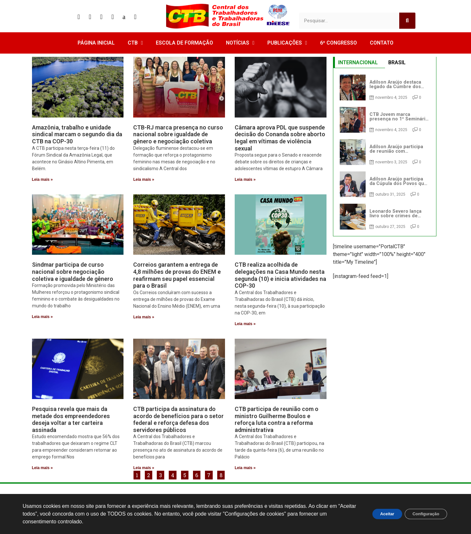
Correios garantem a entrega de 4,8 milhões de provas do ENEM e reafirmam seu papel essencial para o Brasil (177, 275)
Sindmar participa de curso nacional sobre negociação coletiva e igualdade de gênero (72, 271)
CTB (135, 43)
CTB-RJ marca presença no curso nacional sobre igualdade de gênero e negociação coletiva (178, 134)
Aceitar (378, 514)
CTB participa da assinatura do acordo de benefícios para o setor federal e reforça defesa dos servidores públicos (178, 419)
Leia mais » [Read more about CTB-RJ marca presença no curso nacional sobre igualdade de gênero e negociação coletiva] (143, 179)
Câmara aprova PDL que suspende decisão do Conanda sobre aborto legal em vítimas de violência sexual (280, 138)
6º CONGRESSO (338, 43)
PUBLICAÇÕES (287, 43)
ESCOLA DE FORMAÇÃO (184, 43)
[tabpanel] (384, 152)
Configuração (422, 514)
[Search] (407, 21)
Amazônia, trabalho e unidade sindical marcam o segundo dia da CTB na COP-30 (77, 134)
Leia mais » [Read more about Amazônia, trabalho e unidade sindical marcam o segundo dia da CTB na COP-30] (42, 179)
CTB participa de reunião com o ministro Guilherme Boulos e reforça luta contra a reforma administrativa (276, 419)
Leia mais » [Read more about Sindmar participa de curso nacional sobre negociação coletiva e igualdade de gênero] (42, 316)
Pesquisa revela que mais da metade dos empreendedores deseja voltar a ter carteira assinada (71, 419)
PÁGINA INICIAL (96, 43)
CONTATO (381, 43)
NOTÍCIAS (240, 43)
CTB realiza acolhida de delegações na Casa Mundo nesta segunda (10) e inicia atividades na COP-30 (280, 275)
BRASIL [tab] (397, 62)
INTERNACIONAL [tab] (358, 62)
